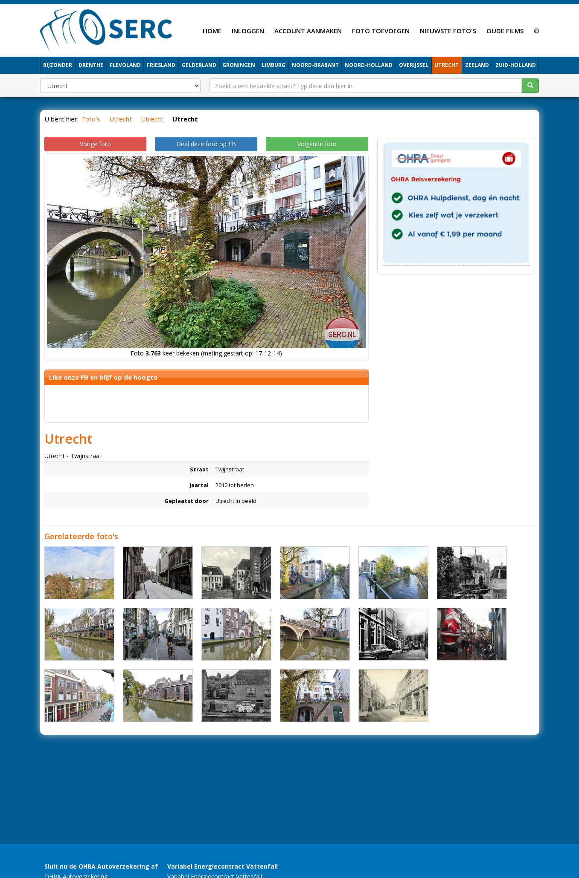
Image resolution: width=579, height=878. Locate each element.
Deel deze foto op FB (206, 144)
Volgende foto (317, 144)
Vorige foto (95, 144)
